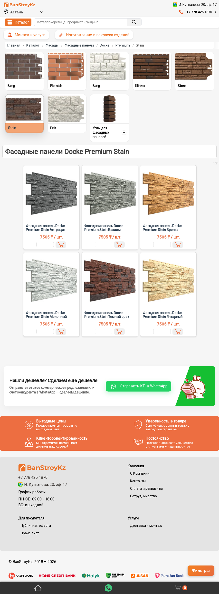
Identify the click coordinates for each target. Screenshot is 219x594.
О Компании (140, 473)
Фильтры (201, 570)
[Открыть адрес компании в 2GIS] (195, 4)
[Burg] (109, 66)
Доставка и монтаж (146, 525)
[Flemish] (67, 66)
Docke (104, 45)
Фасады (52, 45)
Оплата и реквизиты (146, 488)
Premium (122, 45)
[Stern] (194, 66)
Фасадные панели (79, 45)
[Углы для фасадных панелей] (109, 109)
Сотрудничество (143, 496)
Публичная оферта (36, 525)
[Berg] (24, 66)
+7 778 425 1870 (33, 477)
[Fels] (67, 109)
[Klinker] (152, 66)
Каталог (32, 45)
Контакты (138, 481)
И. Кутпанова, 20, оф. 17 (42, 484)
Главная (13, 45)
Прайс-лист (30, 533)
